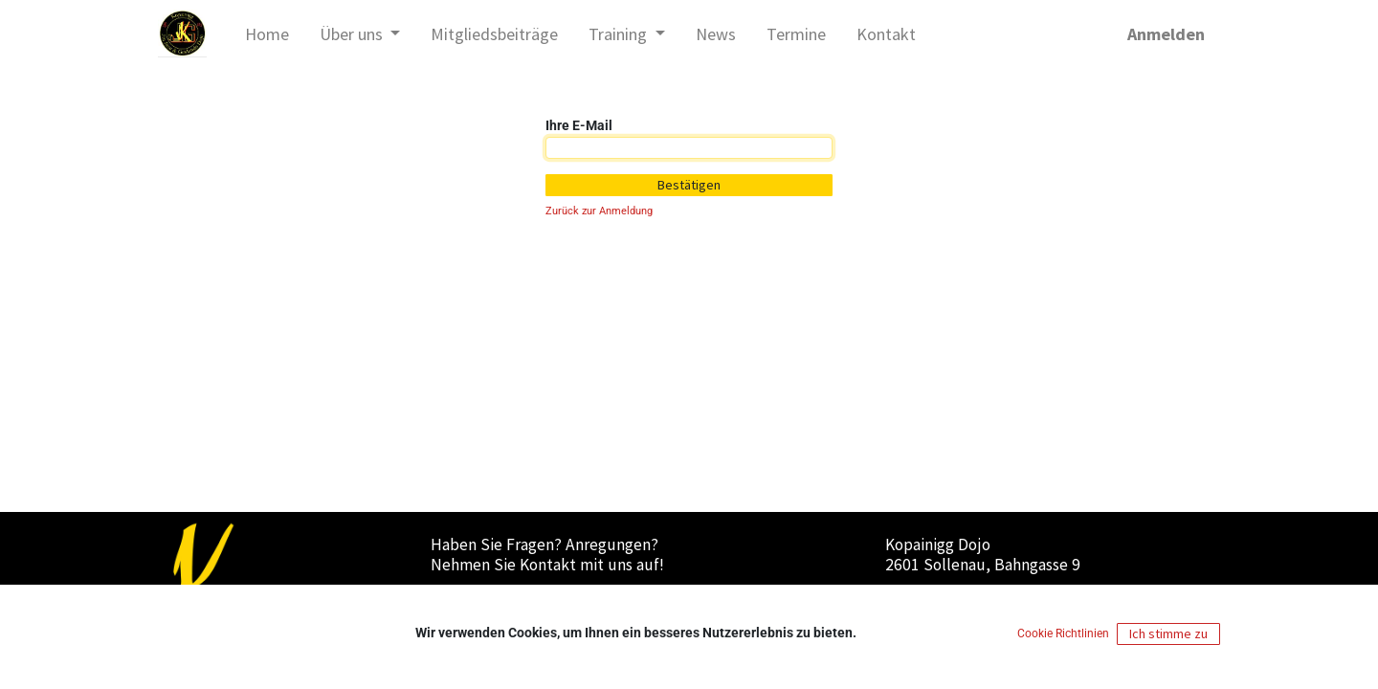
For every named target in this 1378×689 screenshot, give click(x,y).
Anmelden (1166, 34)
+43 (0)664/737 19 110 (525, 640)
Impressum (918, 600)
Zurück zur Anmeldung (599, 211)
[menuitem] (267, 34)
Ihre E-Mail (578, 125)
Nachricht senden (508, 600)
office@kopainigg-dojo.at (530, 620)
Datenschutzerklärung (1028, 600)
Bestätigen (689, 184)
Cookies (1124, 600)
